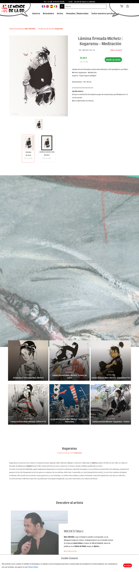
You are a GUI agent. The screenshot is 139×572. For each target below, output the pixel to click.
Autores (36, 13)
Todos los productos (22, 28)
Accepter (127, 565)
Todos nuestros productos (104, 13)
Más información (70, 551)
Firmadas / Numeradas (77, 13)
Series (60, 13)
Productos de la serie (50, 28)
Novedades (48, 13)
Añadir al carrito (113, 59)
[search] (85, 6)
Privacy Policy (33, 567)
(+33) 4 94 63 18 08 (56, 1)
